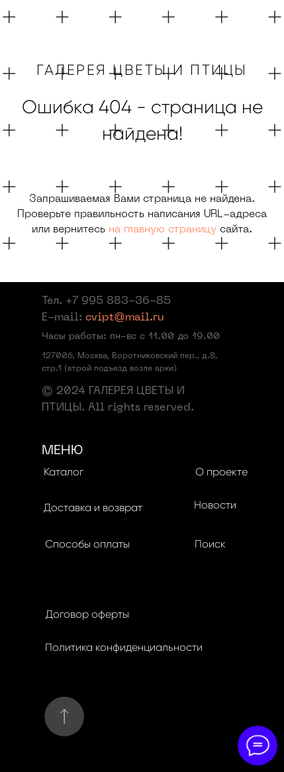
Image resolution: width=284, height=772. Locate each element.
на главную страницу (162, 229)
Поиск (210, 544)
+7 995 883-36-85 (118, 301)
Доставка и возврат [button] (93, 507)
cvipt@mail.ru (124, 318)
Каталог (63, 471)
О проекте (221, 471)
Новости (215, 505)
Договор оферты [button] (87, 614)
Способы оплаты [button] (87, 544)
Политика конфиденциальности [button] (124, 647)
